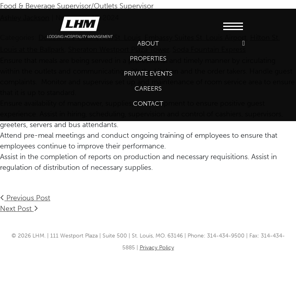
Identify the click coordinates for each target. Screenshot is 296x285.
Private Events (148, 73)
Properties (148, 58)
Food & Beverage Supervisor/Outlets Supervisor (77, 6)
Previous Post (25, 198)
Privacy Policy (157, 247)
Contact (148, 103)
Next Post (19, 208)
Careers (148, 88)
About (148, 43)
